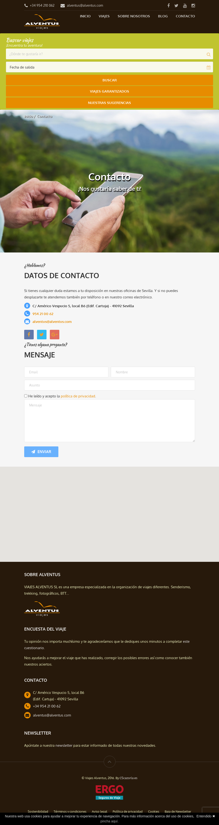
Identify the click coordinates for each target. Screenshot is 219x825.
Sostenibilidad (38, 810)
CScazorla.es (128, 776)
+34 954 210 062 (42, 5)
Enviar (41, 450)
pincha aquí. (109, 821)
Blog (163, 16)
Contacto (185, 16)
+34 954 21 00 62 (47, 704)
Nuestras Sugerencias (109, 101)
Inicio (85, 16)
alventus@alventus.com (85, 5)
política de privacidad (78, 394)
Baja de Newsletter (178, 810)
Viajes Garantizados (109, 91)
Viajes (104, 16)
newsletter (64, 743)
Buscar (110, 80)
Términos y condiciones (70, 810)
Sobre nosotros (134, 16)
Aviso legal (99, 810)
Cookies (153, 810)
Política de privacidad (128, 810)
